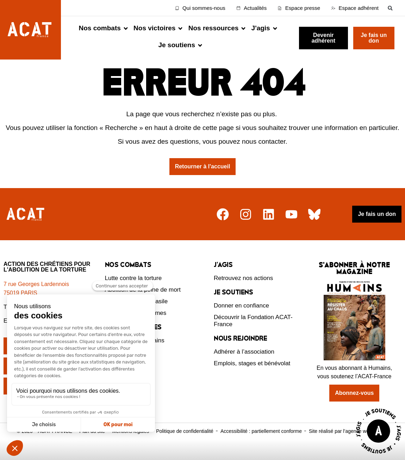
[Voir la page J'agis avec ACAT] (378, 455)
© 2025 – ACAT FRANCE (44, 443)
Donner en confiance (241, 318)
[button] (390, 8)
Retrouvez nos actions (243, 290)
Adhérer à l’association (244, 364)
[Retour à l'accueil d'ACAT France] (30, 30)
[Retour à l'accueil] (26, 226)
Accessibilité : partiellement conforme (261, 443)
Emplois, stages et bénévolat (252, 375)
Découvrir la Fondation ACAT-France (253, 333)
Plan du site (92, 443)
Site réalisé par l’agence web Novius (348, 443)
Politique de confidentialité (184, 443)
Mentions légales (130, 443)
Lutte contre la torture (133, 290)
